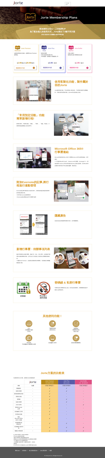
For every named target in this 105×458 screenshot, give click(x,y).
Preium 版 (54, 3)
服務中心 (77, 3)
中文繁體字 (67, 4)
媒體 (51, 450)
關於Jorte (29, 3)
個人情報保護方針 (33, 450)
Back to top (90, 452)
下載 (45, 3)
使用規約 (24, 450)
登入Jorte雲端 (87, 3)
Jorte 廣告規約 (43, 450)
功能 (37, 3)
